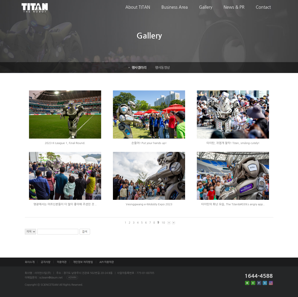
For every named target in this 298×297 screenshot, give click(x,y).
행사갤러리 (137, 67)
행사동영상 (162, 67)
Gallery (205, 10)
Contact (263, 10)
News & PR (234, 10)
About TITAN (137, 10)
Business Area (175, 10)
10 (163, 222)
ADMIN (72, 277)
